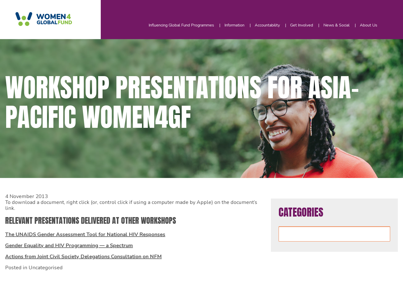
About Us (368, 25)
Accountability (267, 25)
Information (234, 25)
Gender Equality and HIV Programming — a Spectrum (69, 245)
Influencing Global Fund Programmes (181, 25)
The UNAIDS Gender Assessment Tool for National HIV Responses (85, 234)
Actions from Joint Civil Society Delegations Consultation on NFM (83, 256)
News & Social (336, 25)
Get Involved (301, 25)
